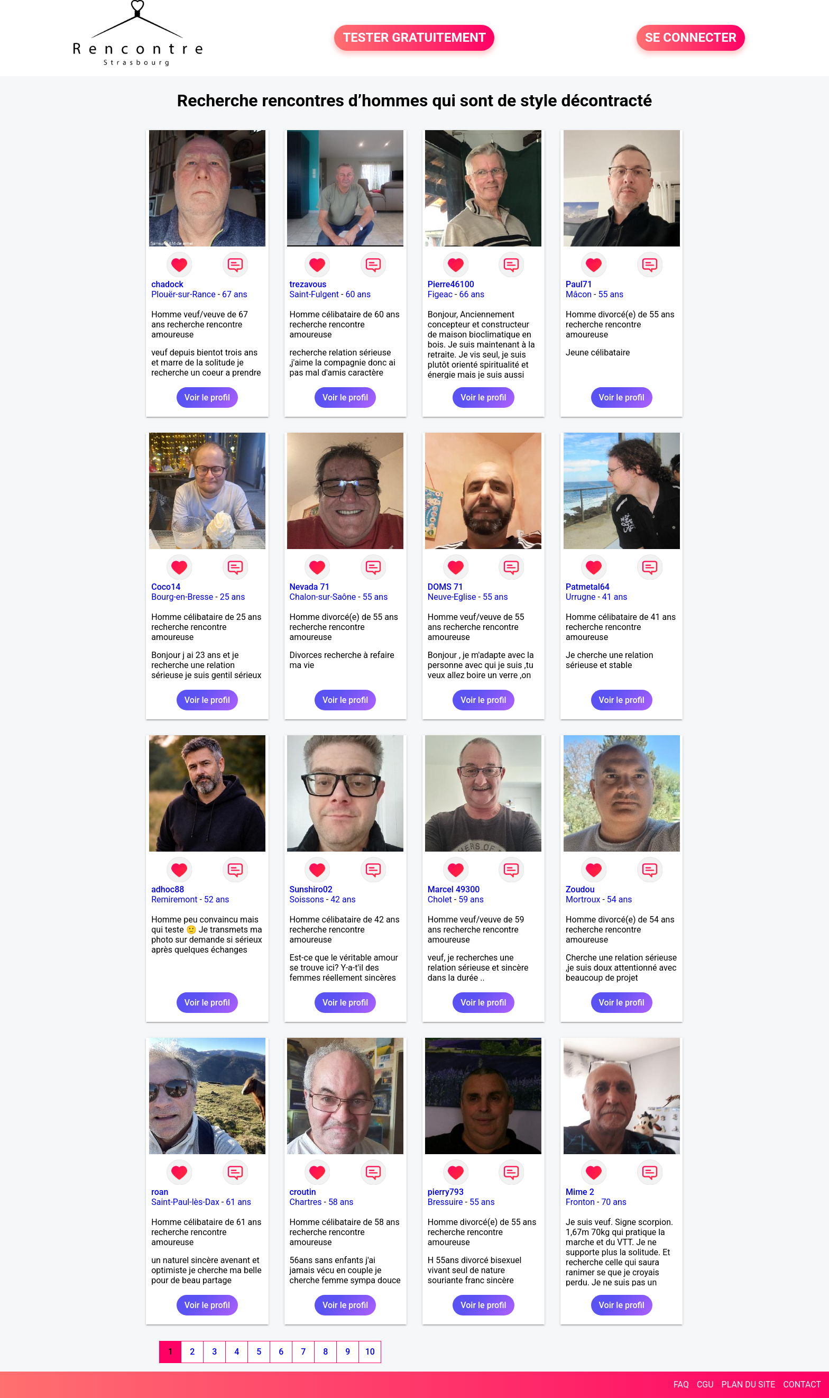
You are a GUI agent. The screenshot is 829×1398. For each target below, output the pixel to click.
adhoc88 (167, 889)
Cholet (440, 899)
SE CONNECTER (690, 38)
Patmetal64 (588, 587)
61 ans (238, 1202)
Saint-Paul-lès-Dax (185, 1202)
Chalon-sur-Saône (323, 597)
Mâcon (579, 294)
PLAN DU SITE (749, 1384)
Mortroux (583, 899)
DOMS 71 (445, 587)
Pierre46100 (451, 284)
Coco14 (165, 587)
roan (159, 1192)
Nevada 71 (310, 587)
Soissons (307, 899)
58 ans (341, 1202)
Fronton (580, 1202)
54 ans (619, 899)
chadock (167, 284)
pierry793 (446, 1192)
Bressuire (445, 1202)
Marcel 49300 (454, 889)
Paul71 (579, 284)
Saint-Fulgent (314, 294)
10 (370, 1352)
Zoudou (580, 889)
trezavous (308, 284)
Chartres (306, 1202)
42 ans (343, 899)
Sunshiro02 (311, 889)
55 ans (610, 294)
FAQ (681, 1384)
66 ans (471, 294)
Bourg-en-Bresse (182, 597)
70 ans (614, 1202)
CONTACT (802, 1384)
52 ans (216, 899)
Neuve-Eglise (452, 597)
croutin (303, 1192)
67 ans (234, 294)
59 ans (471, 899)
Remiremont (174, 899)
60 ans (358, 294)
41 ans (615, 597)
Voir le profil (207, 397)
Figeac (440, 294)
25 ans (232, 597)
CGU (705, 1384)
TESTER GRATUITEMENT (414, 38)
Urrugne (580, 597)
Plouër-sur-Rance (183, 294)
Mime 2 (580, 1192)
